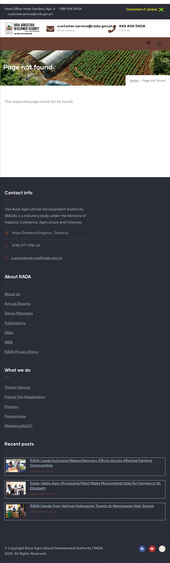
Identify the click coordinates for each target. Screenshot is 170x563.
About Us (12, 294)
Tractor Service (17, 387)
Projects (11, 407)
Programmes (15, 416)
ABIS (9, 342)
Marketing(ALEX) (18, 426)
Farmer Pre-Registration (25, 397)
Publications (15, 323)
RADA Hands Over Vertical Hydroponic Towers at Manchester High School (92, 506)
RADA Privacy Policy (21, 352)
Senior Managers (19, 313)
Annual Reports (18, 303)
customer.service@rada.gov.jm (34, 258)
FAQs (9, 332)
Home (134, 80)
